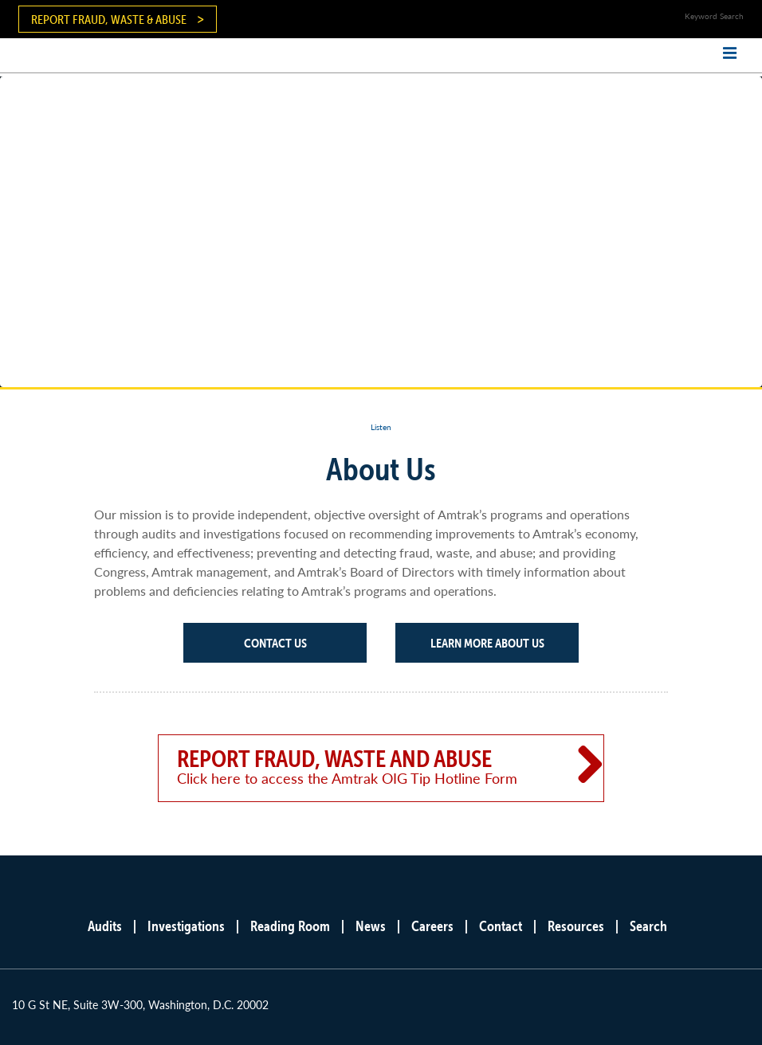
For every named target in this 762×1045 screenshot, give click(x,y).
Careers (432, 926)
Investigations (186, 926)
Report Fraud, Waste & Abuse (109, 19)
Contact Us (275, 643)
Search (648, 926)
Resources (576, 926)
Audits (105, 926)
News (370, 926)
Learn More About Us (487, 643)
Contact (500, 926)
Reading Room (290, 926)
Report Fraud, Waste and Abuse (358, 766)
